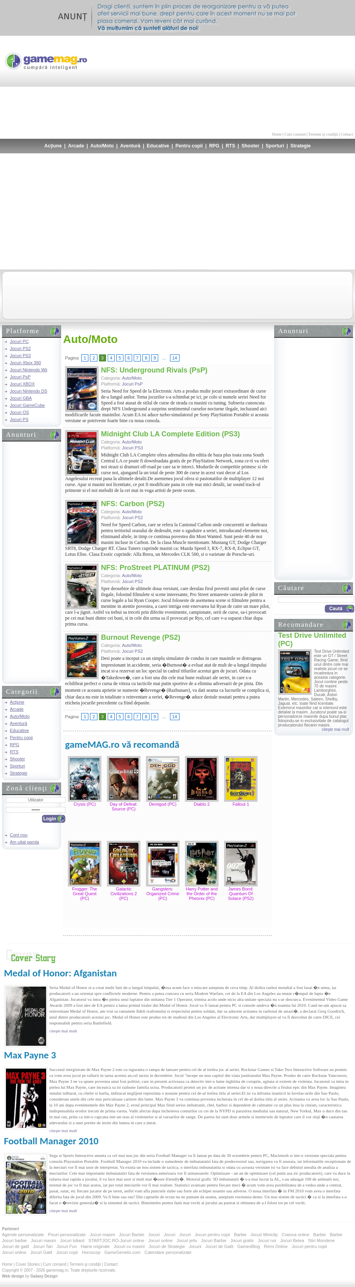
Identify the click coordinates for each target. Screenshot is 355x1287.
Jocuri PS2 (20, 348)
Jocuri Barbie (131, 1234)
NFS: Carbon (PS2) (132, 504)
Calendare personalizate (167, 1252)
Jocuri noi (267, 1240)
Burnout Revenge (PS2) (140, 637)
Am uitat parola (24, 842)
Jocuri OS (19, 412)
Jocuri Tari (42, 1246)
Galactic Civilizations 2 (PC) (123, 894)
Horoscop (91, 1252)
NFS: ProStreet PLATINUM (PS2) (155, 568)
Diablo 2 (201, 804)
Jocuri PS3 (20, 355)
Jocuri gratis (242, 1240)
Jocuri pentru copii (212, 1234)
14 (174, 358)
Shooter (250, 146)
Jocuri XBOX (22, 384)
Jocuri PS (19, 419)
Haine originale (95, 1246)
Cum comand (295, 134)
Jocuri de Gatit (220, 1246)
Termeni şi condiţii (323, 134)
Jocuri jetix (187, 1240)
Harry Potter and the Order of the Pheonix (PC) (202, 894)
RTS (230, 146)
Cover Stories (28, 1264)
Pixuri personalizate (67, 1234)
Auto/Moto (102, 146)
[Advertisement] (307, 82)
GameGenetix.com (123, 1252)
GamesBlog (248, 1246)
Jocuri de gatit (15, 1246)
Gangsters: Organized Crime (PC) (162, 894)
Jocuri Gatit (41, 1252)
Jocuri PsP (20, 376)
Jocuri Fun (66, 1246)
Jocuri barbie (14, 1240)
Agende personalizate (23, 1234)
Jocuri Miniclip (264, 1234)
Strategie (300, 146)
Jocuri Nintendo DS (28, 391)
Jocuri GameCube (27, 405)
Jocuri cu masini (129, 1246)
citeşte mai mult (335, 729)
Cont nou (19, 835)
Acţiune (53, 146)
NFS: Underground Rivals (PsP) (154, 370)
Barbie (240, 1234)
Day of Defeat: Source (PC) (123, 806)
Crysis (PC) (84, 804)
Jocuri (154, 1234)
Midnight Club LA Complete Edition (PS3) (170, 434)
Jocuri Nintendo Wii (28, 369)
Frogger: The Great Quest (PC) (84, 894)
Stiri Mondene (321, 1240)
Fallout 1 (240, 804)
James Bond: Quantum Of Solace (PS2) (241, 894)
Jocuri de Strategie (167, 1246)
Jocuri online (160, 1240)
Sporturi (275, 146)
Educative (158, 146)
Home (277, 134)
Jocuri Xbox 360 (25, 362)
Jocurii (195, 1246)
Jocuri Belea (292, 1240)
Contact (347, 134)
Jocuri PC (19, 341)
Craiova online (295, 1234)
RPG (214, 146)
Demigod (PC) (163, 804)
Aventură (130, 146)
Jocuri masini (102, 1234)
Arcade (76, 146)
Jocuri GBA (21, 398)
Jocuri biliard (72, 1240)
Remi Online (276, 1246)
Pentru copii (189, 146)
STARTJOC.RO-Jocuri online (116, 1240)
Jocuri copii (67, 1252)
